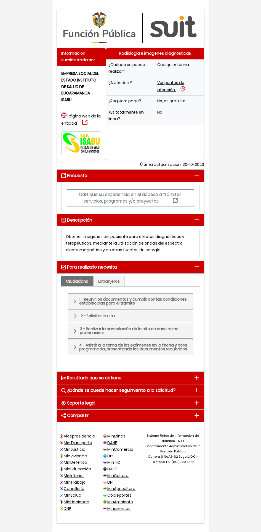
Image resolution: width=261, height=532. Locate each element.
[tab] (197, 175)
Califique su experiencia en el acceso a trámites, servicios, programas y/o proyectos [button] (130, 197)
